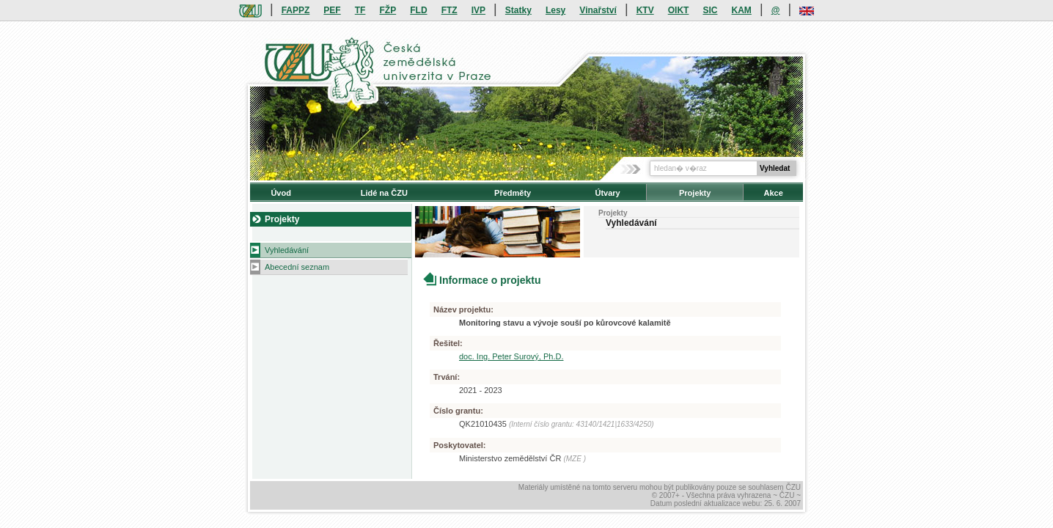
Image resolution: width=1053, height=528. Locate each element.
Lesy (555, 10)
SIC (709, 10)
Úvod (281, 192)
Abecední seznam (297, 267)
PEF (331, 10)
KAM (742, 10)
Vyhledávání (287, 250)
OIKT (678, 10)
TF (360, 10)
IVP (478, 10)
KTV (645, 10)
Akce (773, 192)
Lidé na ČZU (384, 192)
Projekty (695, 192)
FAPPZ (296, 10)
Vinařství (597, 10)
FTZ (449, 10)
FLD (418, 10)
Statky (518, 10)
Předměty (512, 192)
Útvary (607, 192)
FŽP (388, 10)
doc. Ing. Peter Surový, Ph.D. (511, 356)
